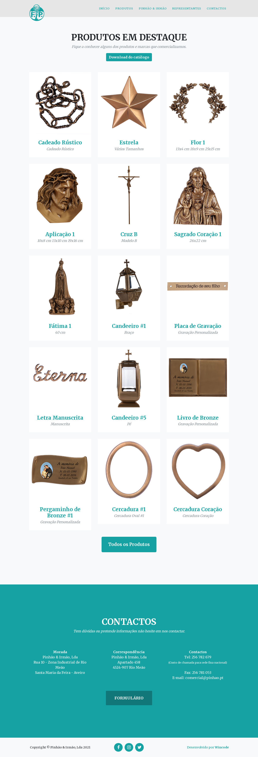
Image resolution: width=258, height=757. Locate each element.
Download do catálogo (129, 57)
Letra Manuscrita (60, 417)
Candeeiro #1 (129, 326)
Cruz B (129, 234)
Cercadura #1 (129, 509)
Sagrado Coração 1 (197, 234)
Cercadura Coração (197, 509)
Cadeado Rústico (60, 142)
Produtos (124, 11)
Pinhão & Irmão (153, 11)
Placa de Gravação (197, 326)
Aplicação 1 (60, 234)
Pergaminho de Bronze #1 (60, 512)
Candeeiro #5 (129, 417)
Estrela (128, 142)
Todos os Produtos (129, 544)
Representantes (186, 11)
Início (104, 11)
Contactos (216, 11)
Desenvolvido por (208, 747)
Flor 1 (198, 142)
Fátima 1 (60, 326)
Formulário (129, 698)
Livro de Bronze (198, 417)
